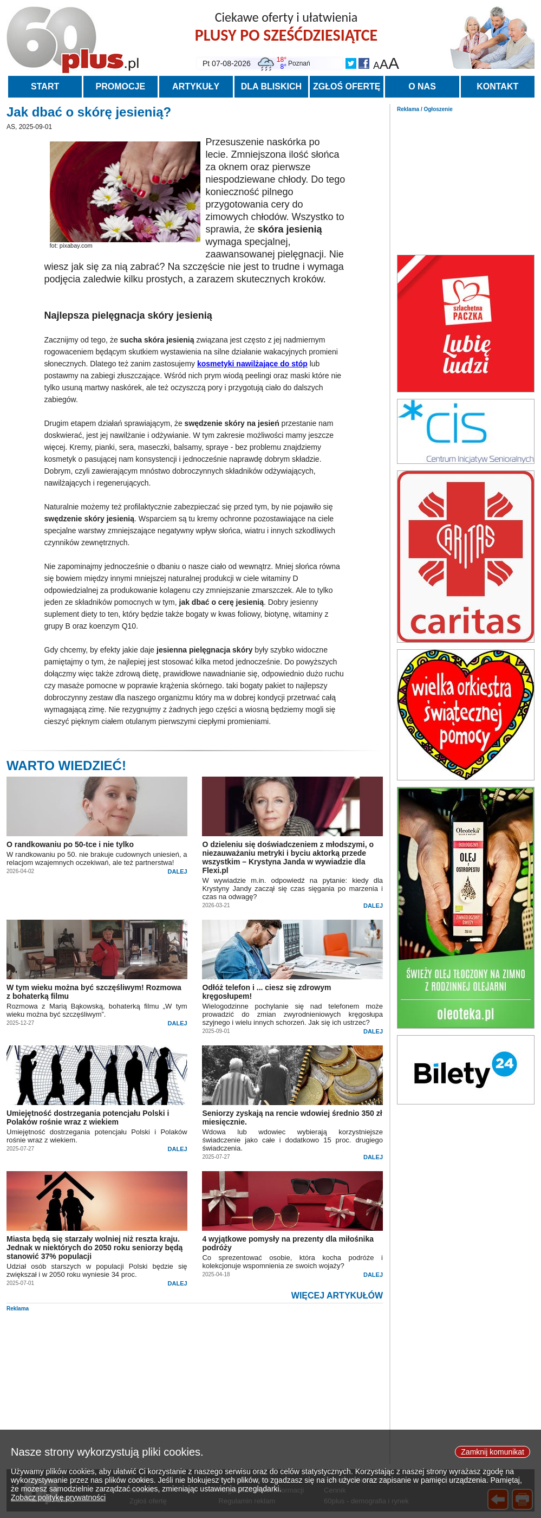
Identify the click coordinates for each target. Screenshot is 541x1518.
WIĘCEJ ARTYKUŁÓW (337, 1295)
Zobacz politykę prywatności (58, 1498)
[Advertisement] (466, 180)
